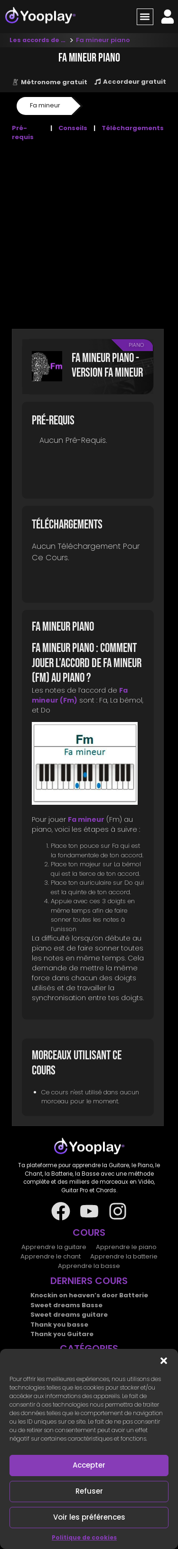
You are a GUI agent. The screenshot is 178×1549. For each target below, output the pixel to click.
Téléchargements (133, 127)
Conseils (72, 127)
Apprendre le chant (50, 1256)
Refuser (89, 1491)
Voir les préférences (89, 1517)
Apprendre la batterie (124, 1256)
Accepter (89, 1465)
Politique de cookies (84, 1537)
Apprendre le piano (126, 1246)
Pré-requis (23, 132)
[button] (164, 1360)
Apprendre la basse (89, 1265)
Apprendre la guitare (53, 1246)
